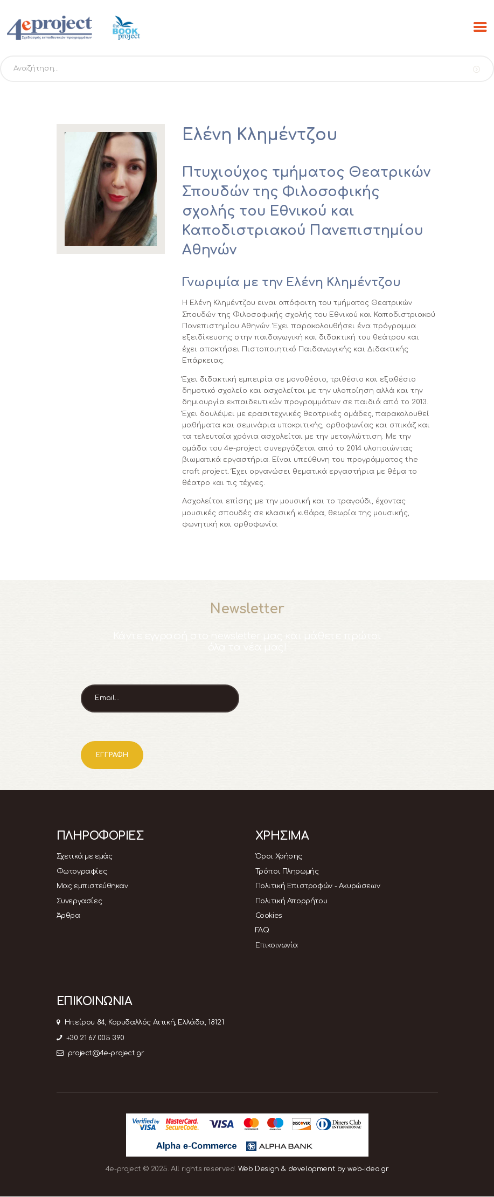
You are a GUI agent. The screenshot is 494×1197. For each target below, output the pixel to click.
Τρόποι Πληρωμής (287, 871)
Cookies (268, 915)
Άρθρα (68, 915)
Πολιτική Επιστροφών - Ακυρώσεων (317, 886)
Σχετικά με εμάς (85, 856)
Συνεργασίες (79, 901)
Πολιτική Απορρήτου (291, 901)
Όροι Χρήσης (279, 856)
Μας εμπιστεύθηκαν (92, 886)
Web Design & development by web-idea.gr (313, 1169)
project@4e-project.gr (100, 1053)
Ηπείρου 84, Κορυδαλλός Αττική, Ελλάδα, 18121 (140, 1022)
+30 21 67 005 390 (90, 1038)
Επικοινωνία (276, 945)
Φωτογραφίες (82, 871)
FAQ (262, 930)
